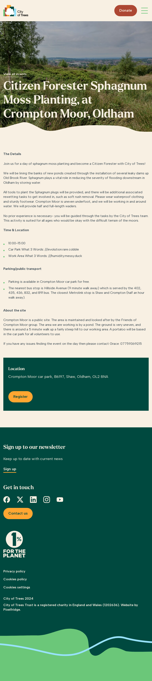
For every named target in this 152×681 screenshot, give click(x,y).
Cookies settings (16, 587)
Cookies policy (15, 579)
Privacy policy (14, 571)
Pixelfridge (11, 610)
